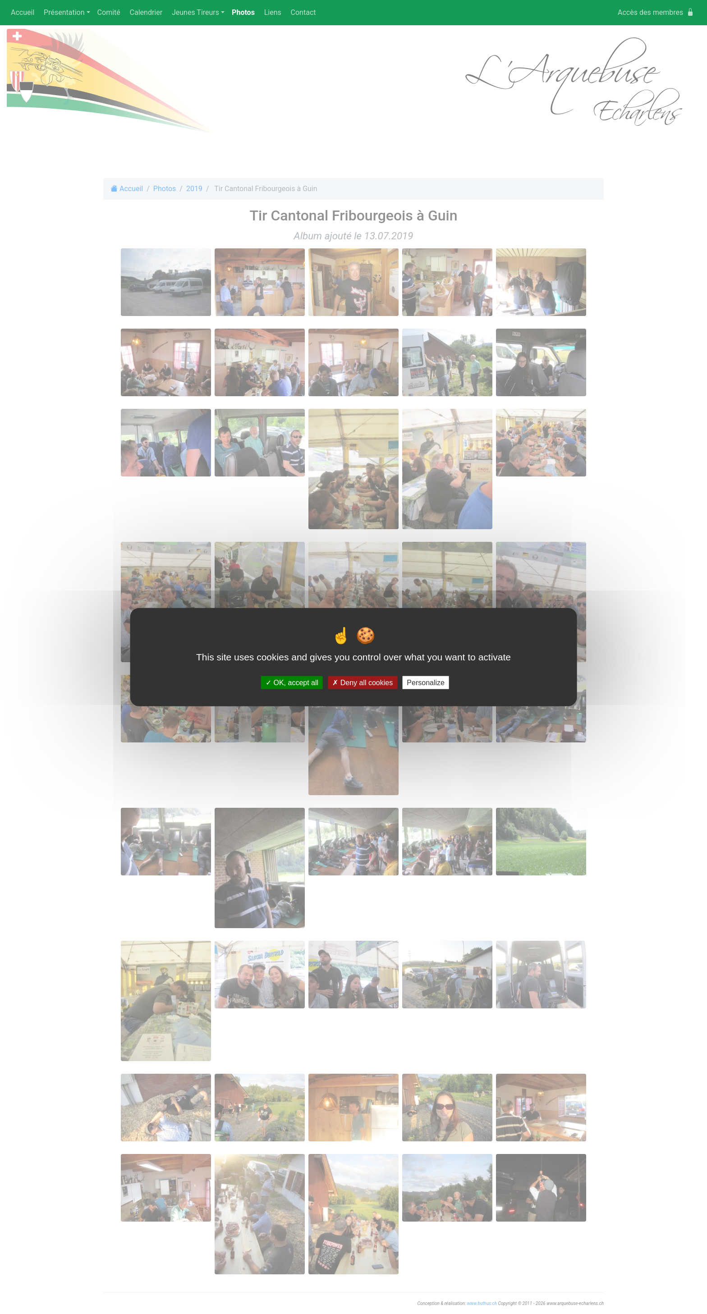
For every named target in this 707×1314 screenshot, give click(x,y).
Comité (108, 12)
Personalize (426, 683)
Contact (303, 12)
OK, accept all (292, 683)
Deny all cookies (362, 683)
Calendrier (146, 12)
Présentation (64, 12)
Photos (245, 12)
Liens (272, 12)
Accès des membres (656, 12)
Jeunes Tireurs (195, 12)
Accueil (22, 12)
